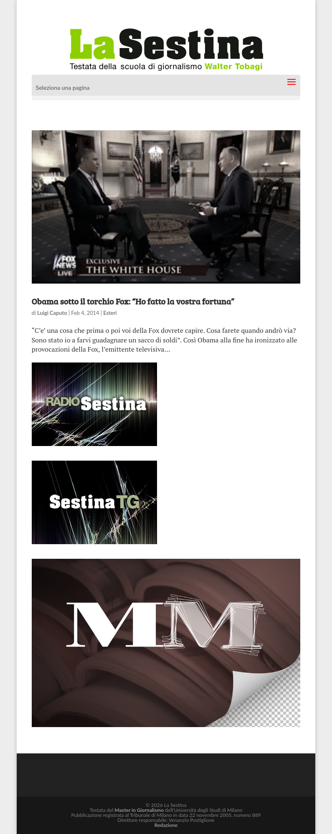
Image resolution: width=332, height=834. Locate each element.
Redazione (166, 825)
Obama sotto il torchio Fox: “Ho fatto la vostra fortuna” (133, 301)
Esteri (110, 312)
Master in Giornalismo (139, 810)
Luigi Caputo (52, 312)
